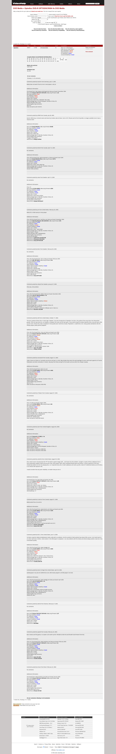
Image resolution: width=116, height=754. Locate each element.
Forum (32, 4)
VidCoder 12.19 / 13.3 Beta (62, 719)
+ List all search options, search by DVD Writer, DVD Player (52, 24)
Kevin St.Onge (41, 570)
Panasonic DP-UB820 (79, 737)
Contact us (41, 744)
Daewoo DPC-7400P (79, 721)
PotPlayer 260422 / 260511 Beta (46, 733)
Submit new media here (37, 11)
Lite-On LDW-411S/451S (38, 295)
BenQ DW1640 (36, 126)
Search (36, 744)
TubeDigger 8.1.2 (43, 737)
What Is (70, 4)
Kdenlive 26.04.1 (60, 727)
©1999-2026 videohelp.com (58, 752)
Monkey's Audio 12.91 (61, 723)
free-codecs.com (60, 750)
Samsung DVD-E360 (79, 727)
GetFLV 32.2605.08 (61, 729)
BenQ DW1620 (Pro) (37, 159)
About (78, 4)
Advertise (58, 744)
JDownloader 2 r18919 (44, 735)
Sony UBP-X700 (78, 719)
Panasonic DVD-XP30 (41, 384)
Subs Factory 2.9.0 (61, 735)
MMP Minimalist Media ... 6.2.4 (46, 723)
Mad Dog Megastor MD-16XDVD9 (40, 221)
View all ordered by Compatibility (56, 30)
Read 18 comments (90, 47)
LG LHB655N (78, 723)
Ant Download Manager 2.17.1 (46, 725)
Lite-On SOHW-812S (37, 581)
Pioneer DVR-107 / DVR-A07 (39, 481)
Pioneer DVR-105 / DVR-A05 (39, 92)
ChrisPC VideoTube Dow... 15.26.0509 (65, 725)
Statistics (73, 744)
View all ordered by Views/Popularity (75, 30)
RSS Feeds (68, 744)
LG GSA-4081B (36, 404)
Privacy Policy (48, 744)
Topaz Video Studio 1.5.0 (62, 737)
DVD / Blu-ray (51, 4)
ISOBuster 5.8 (42, 731)
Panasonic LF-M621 (37, 436)
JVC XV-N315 (39, 106)
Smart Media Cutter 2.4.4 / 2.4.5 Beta (47, 721)
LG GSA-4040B (36, 188)
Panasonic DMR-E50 (41, 449)
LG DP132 (77, 735)
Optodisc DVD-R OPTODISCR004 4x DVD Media (44, 8)
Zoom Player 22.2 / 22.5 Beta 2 (46, 727)
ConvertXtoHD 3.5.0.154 (44, 719)
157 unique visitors (30, 725)
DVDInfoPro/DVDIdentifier (44, 57)
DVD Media (17, 8)
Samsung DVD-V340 (79, 725)
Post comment (89, 51)
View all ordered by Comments (39, 30)
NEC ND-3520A (36, 260)
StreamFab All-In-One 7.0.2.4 (63, 731)
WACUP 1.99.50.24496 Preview (63, 733)
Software (41, 4)
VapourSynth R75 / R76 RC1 (63, 721)
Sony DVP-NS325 (40, 418)
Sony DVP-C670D (78, 729)
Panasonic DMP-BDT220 (80, 731)
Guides (61, 4)
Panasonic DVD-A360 (41, 450)
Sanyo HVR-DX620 (79, 733)
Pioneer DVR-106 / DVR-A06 (39, 613)
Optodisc (16, 47)
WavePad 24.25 (43, 729)
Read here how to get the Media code (64, 16)
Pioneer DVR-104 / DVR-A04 (39, 678)
